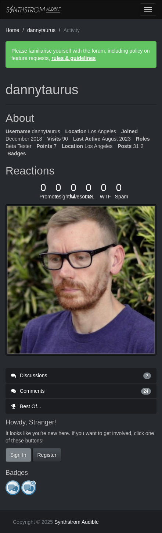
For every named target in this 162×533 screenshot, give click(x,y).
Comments (81, 391)
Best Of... (26, 406)
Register (46, 455)
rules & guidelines (73, 58)
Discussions (81, 375)
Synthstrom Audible (33, 9)
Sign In (18, 455)
